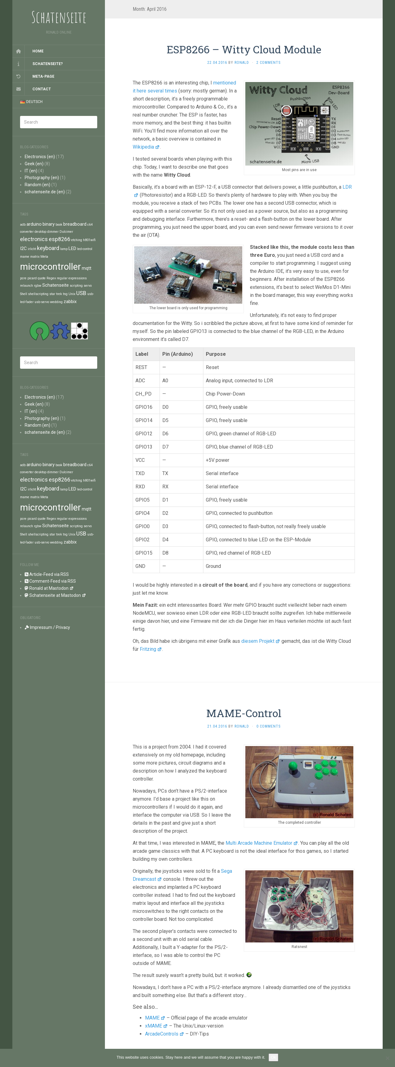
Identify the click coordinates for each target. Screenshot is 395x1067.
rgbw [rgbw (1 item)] (37, 286)
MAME (155, 1018)
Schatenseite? (47, 64)
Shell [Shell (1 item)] (23, 294)
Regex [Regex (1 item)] (51, 278)
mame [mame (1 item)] (24, 257)
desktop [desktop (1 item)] (40, 232)
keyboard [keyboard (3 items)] (48, 248)
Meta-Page (43, 76)
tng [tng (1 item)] (65, 294)
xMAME (156, 1026)
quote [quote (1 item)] (42, 278)
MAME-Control (243, 713)
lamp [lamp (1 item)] (64, 249)
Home (38, 51)
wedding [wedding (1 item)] (56, 302)
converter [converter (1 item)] (27, 232)
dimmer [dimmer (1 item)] (53, 232)
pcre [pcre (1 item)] (23, 278)
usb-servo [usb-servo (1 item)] (42, 302)
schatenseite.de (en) (45, 191)
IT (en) (31, 170)
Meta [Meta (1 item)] (44, 257)
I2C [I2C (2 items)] (23, 248)
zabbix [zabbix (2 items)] (70, 301)
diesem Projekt (260, 641)
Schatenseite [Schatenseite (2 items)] (55, 285)
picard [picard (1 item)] (32, 278)
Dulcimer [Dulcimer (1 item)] (66, 232)
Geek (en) (34, 163)
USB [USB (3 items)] (81, 293)
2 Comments (268, 62)
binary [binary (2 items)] (49, 224)
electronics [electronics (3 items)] (34, 239)
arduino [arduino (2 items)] (34, 224)
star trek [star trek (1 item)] (55, 294)
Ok (273, 1057)
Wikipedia (146, 147)
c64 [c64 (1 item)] (90, 225)
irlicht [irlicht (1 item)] (32, 249)
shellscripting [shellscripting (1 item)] (38, 294)
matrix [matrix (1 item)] (35, 257)
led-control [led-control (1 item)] (84, 249)
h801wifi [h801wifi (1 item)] (89, 240)
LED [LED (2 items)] (72, 248)
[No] (387, 1058)
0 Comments (268, 726)
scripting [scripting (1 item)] (76, 286)
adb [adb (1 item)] (23, 225)
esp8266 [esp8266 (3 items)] (59, 239)
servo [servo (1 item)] (88, 286)
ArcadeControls (164, 1034)
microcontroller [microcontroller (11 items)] (50, 266)
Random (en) (37, 184)
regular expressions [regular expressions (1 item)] (72, 278)
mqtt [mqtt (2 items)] (86, 268)
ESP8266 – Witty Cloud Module (244, 49)
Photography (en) (42, 177)
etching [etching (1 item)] (76, 240)
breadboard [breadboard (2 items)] (74, 224)
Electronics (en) (40, 156)
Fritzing (151, 649)
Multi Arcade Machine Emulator (262, 843)
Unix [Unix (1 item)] (72, 294)
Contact (41, 89)
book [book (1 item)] (59, 225)
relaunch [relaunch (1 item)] (26, 286)
